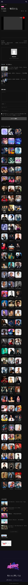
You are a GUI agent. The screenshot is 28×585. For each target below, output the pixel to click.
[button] (2, 1)
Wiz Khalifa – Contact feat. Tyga (17, 501)
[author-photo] (14, 54)
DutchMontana (3, 71)
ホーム (2, 4)
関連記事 (3, 64)
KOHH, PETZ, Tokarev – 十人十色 (17, 73)
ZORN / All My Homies (21, 42)
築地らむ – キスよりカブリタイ (15, 513)
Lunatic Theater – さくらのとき (16, 519)
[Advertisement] (13, 23)
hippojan (4, 10)
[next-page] (4, 85)
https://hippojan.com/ (14, 58)
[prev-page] (2, 85)
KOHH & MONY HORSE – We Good (17, 79)
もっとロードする (14, 531)
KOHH (6, 4)
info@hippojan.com (17, 580)
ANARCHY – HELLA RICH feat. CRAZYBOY (7, 43)
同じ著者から (9, 64)
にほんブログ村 (4, 537)
